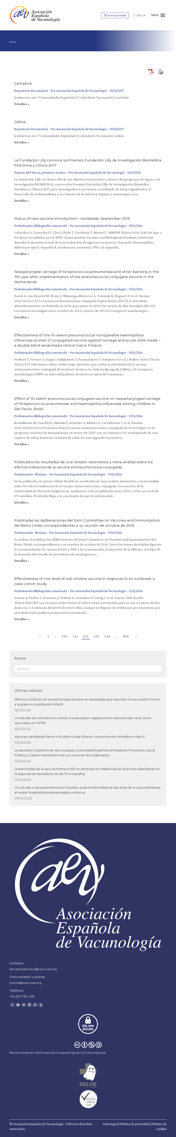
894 (126, 636)
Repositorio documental (31, 91)
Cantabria (23, 83)
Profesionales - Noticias (30, 474)
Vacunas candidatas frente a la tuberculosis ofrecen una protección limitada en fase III (79, 736)
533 (96, 636)
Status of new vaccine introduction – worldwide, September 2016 (72, 219)
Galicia (20, 122)
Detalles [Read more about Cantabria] (20, 104)
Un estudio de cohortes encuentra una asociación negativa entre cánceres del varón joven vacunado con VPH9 (83, 720)
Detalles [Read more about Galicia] (20, 142)
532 (85, 636)
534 (107, 636)
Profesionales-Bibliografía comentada (40, 226)
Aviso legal (110, 1124)
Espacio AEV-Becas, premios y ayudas (40, 172)
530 (65, 636)
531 (75, 636)
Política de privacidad (135, 1124)
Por (79, 91)
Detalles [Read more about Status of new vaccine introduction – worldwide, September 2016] (20, 254)
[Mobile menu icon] (158, 15)
